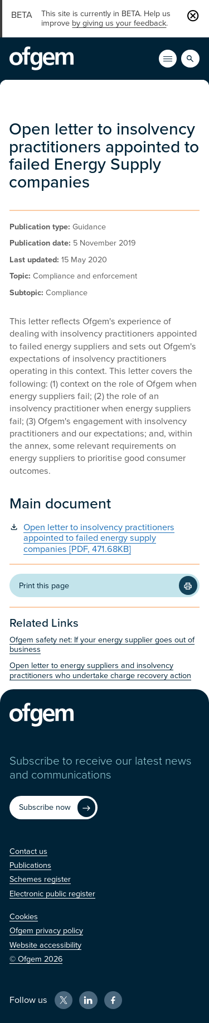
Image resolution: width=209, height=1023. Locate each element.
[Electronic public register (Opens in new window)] (52, 894)
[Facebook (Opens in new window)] (113, 1000)
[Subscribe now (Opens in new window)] (53, 807)
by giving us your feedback (119, 23)
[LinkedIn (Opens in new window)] (88, 1000)
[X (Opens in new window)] (63, 1000)
